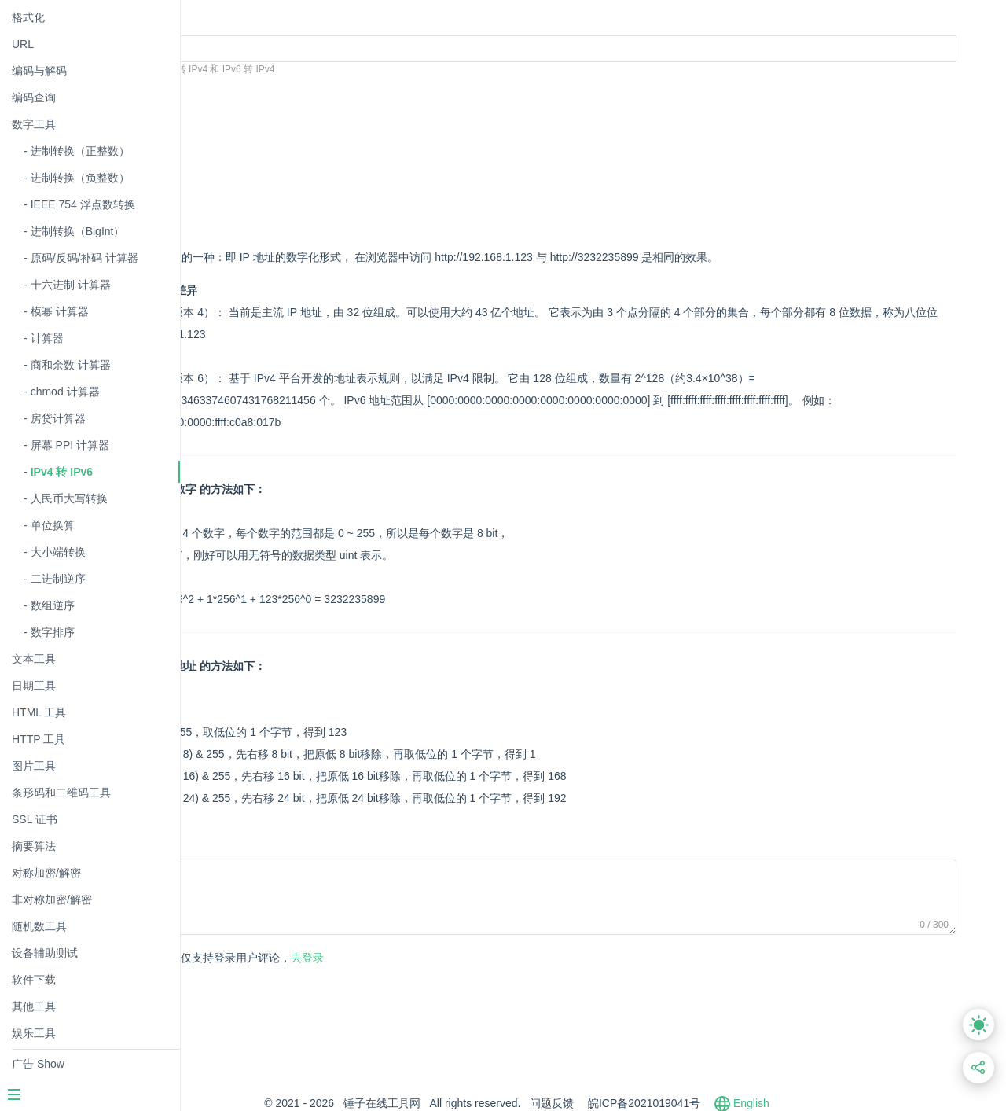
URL (23, 44)
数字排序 (53, 632)
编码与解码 (39, 70)
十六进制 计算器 (71, 284)
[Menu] (89, 1096)
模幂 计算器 (60, 311)
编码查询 (34, 97)
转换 (243, 93)
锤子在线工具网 (458, 1103)
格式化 (28, 17)
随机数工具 (39, 926)
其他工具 (34, 1006)
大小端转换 (58, 552)
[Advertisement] (508, 167)
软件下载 (34, 979)
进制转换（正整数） (80, 151)
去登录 (385, 957)
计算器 (47, 338)
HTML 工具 (39, 712)
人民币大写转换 (69, 498)
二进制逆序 (58, 578)
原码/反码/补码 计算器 (85, 258)
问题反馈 (629, 1103)
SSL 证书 (34, 819)
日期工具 (34, 685)
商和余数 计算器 (71, 365)
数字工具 (34, 124)
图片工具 (34, 766)
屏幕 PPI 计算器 (70, 445)
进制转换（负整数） (80, 177)
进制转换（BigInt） (78, 231)
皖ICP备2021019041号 (720, 1103)
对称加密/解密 (46, 872)
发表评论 (252, 959)
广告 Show (38, 1064)
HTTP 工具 (38, 739)
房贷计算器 (58, 418)
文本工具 (34, 659)
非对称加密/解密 (52, 899)
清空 (288, 93)
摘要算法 (34, 846)
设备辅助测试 (45, 953)
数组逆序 (53, 605)
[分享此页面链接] (979, 1068)
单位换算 (53, 525)
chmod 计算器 (65, 391)
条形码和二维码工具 (61, 792)
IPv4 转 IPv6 (62, 471)
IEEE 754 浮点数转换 (83, 204)
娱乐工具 (34, 1033)
